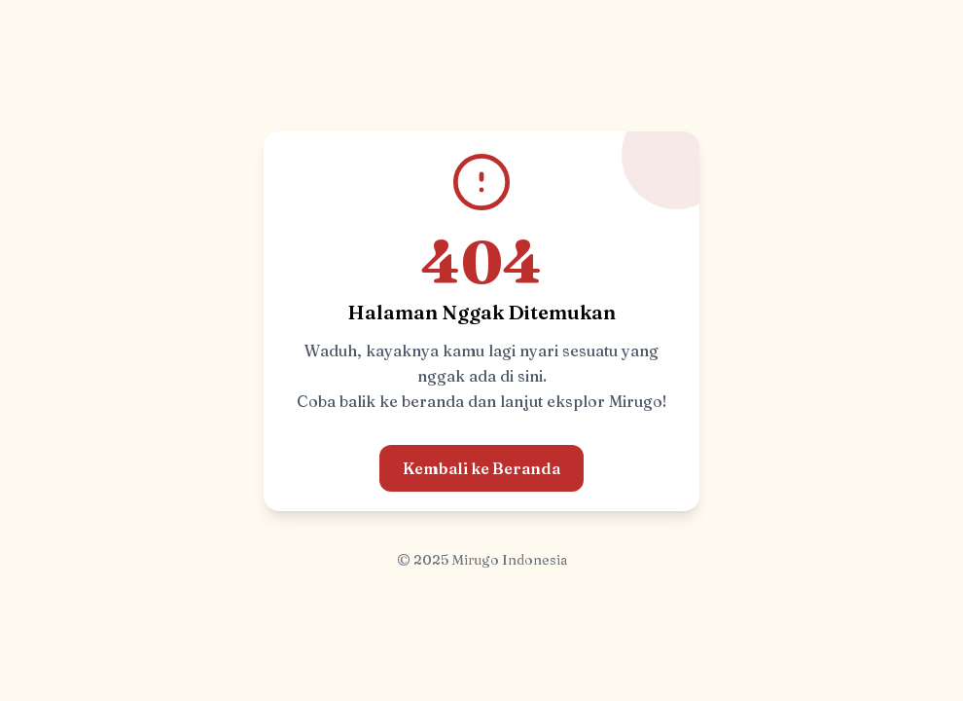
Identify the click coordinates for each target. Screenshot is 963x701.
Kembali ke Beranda (481, 468)
